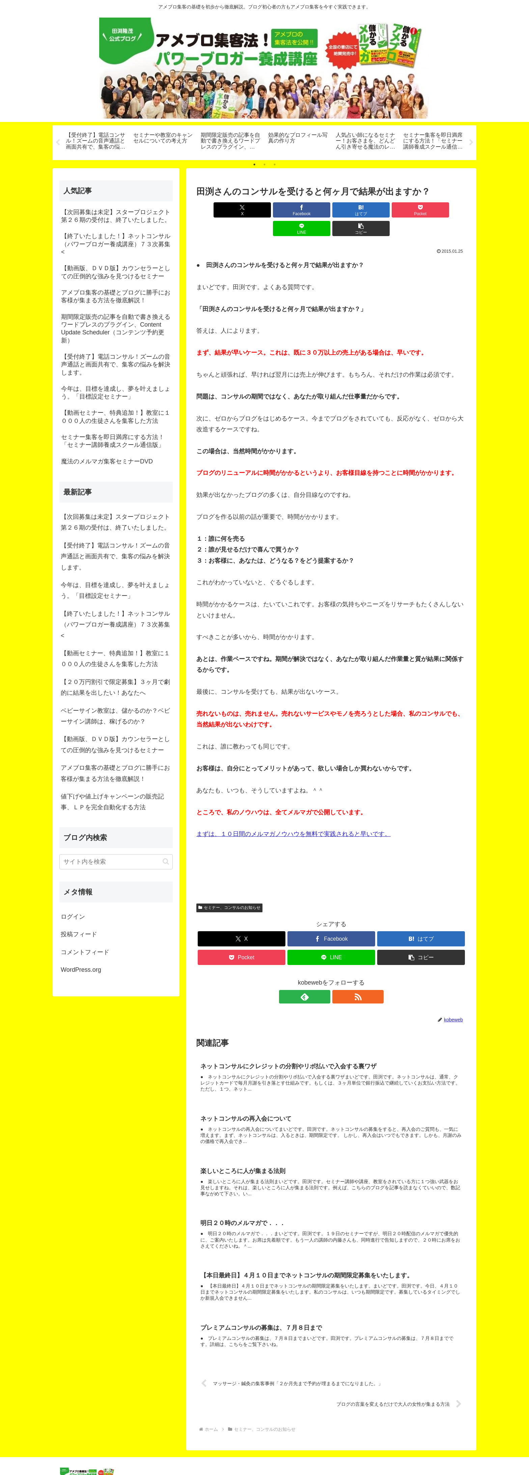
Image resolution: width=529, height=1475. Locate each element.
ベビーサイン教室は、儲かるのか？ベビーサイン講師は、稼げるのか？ (115, 716)
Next (471, 142)
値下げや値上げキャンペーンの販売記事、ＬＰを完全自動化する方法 (112, 802)
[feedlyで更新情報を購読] (323, 978)
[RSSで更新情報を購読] (339, 978)
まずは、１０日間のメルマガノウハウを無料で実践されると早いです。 (293, 815)
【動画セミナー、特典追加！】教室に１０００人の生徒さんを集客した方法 (115, 658)
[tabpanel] (96, 141)
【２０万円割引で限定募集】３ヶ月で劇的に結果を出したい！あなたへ (115, 687)
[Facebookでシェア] (263, 210)
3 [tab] (274, 164)
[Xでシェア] (218, 210)
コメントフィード (85, 952)
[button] (444, 210)
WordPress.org (81, 969)
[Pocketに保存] (353, 210)
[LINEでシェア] (399, 210)
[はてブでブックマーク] (308, 210)
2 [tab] (264, 164)
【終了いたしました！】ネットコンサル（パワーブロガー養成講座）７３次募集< (115, 624)
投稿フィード (79, 934)
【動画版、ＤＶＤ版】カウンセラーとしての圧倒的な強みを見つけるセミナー (115, 744)
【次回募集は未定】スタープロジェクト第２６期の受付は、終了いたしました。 (115, 522)
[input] (116, 861)
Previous (57, 142)
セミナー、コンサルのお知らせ (229, 889)
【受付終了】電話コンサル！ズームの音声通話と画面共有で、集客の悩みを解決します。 (115, 556)
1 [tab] (254, 164)
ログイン (73, 916)
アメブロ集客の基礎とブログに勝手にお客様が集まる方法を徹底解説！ (115, 773)
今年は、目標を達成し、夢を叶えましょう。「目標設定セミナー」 (115, 590)
